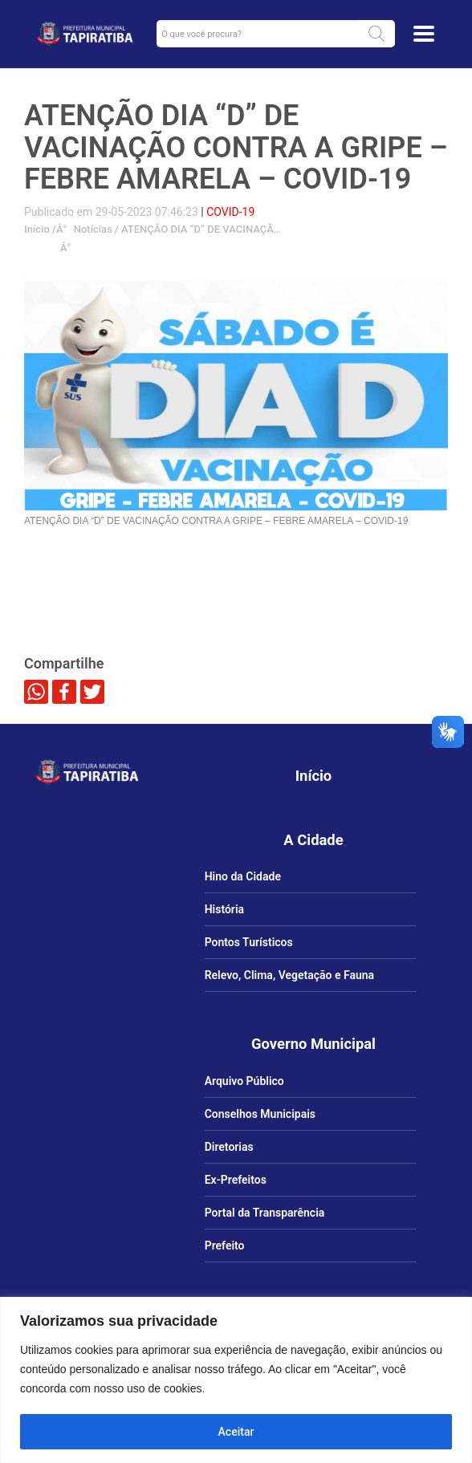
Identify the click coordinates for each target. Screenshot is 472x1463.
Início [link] (37, 229)
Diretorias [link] (229, 1146)
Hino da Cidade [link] (243, 876)
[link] (84, 33)
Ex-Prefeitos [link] (236, 1179)
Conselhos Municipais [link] (260, 1113)
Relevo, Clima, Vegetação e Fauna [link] (289, 975)
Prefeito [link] (225, 1245)
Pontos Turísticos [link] (249, 942)
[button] (376, 33)
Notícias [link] (91, 229)
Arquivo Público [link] (244, 1081)
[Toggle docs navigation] (423, 33)
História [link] (224, 909)
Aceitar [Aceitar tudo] (236, 1431)
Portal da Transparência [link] (265, 1212)
